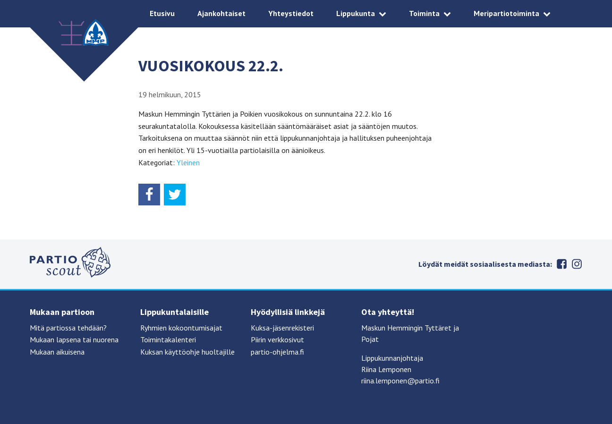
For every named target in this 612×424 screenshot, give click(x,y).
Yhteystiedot (291, 13)
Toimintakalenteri (168, 339)
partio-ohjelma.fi (277, 351)
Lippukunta (355, 13)
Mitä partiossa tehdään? (68, 327)
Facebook (561, 264)
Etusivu (162, 13)
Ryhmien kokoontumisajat (181, 327)
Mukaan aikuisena (57, 351)
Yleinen (188, 162)
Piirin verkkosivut (277, 339)
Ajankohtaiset (221, 13)
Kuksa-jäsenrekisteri (282, 327)
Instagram (576, 264)
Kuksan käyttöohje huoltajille (187, 351)
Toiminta (424, 13)
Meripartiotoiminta (506, 13)
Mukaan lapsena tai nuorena (74, 339)
